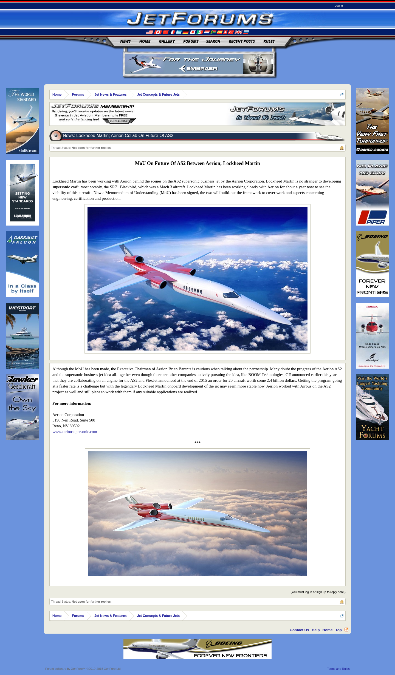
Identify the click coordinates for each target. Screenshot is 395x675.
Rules (269, 41)
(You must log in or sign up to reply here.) (318, 592)
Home (144, 41)
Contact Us (299, 630)
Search (213, 41)
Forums (191, 41)
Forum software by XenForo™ (83, 668)
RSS (346, 629)
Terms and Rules (338, 668)
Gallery (167, 41)
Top (338, 630)
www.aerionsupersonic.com (74, 431)
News (125, 41)
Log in (339, 5)
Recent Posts (242, 41)
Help (316, 630)
